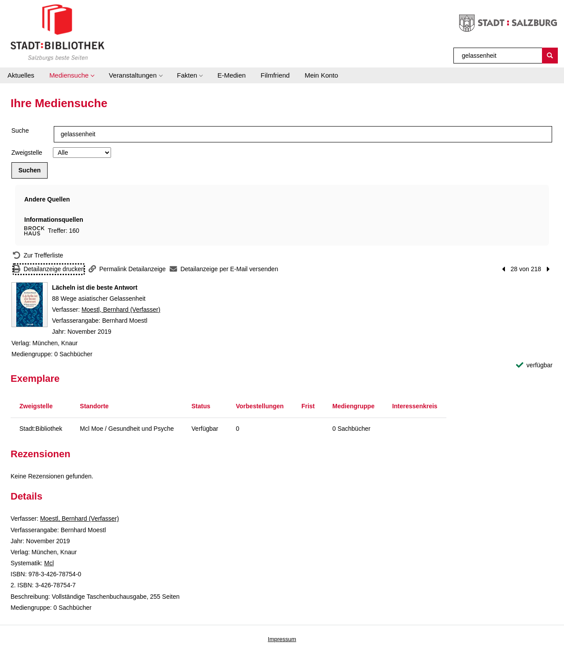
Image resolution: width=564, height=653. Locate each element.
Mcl (49, 563)
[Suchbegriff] (498, 55)
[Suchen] (550, 55)
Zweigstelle (26, 152)
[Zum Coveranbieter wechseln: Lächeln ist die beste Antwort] (29, 304)
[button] (71, 75)
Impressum (282, 639)
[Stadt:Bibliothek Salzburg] (57, 32)
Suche (20, 130)
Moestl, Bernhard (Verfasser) (121, 309)
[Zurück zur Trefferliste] (38, 255)
